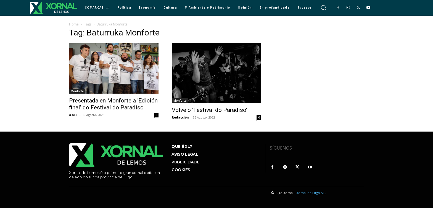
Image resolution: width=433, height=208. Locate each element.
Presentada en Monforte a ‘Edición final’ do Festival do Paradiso (113, 104)
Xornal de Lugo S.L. (311, 193)
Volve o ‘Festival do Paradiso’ (209, 110)
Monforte (77, 91)
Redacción (180, 117)
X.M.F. (73, 115)
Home (74, 24)
